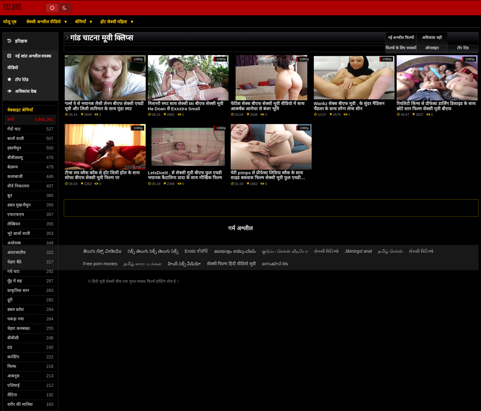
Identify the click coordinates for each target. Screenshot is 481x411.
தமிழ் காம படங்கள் (143, 263)
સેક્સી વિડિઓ (326, 251)
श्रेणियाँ (81, 21)
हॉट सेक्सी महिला (114, 21)
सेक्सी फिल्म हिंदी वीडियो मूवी (231, 263)
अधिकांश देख (21, 91)
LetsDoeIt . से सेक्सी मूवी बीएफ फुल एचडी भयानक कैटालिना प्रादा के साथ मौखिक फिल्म (185, 175)
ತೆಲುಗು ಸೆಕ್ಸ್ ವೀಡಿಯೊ (102, 251)
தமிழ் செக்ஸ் (390, 251)
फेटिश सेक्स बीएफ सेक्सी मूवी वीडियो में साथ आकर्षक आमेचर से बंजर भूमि (267, 106)
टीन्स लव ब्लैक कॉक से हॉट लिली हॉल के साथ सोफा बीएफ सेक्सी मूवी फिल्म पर (102, 175)
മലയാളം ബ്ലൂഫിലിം (235, 251)
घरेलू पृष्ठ (9, 21)
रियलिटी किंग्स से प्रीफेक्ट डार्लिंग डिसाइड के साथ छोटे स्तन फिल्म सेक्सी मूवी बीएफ (436, 106)
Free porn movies (100, 263)
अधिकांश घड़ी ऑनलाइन (431, 43)
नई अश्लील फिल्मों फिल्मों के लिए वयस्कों (401, 43)
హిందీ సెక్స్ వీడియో (184, 263)
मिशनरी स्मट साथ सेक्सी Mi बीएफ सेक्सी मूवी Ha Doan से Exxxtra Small (185, 106)
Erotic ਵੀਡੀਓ (196, 251)
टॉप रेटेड (17, 79)
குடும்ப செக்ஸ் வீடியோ (285, 251)
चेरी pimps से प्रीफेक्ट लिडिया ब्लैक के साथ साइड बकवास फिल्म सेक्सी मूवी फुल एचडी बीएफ (267, 177)
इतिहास (17, 41)
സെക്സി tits (275, 263)
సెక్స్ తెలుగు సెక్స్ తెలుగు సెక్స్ (153, 251)
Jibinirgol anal (358, 251)
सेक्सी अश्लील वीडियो (44, 21)
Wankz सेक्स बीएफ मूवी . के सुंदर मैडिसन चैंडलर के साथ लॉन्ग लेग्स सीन (349, 106)
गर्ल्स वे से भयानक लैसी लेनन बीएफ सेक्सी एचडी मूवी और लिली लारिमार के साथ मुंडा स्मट (104, 106)
